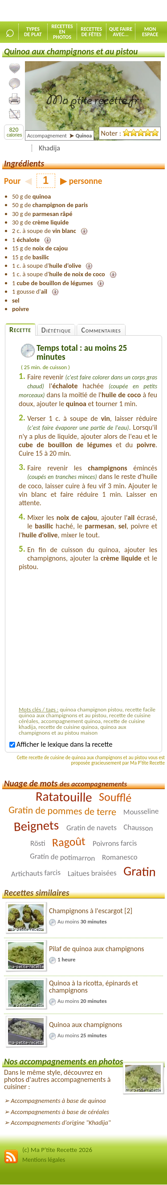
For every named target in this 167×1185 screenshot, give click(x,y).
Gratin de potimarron (62, 857)
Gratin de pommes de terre (62, 810)
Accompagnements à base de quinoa (58, 1101)
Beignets (36, 826)
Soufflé (115, 797)
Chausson (138, 827)
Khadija (49, 148)
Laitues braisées (92, 873)
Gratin (139, 871)
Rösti (37, 843)
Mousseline (141, 812)
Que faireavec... (121, 31)
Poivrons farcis (115, 843)
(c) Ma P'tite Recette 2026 (57, 1150)
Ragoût (69, 842)
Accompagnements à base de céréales (60, 1112)
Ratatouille (63, 797)
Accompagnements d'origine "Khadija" (60, 1122)
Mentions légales (43, 1160)
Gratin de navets (91, 828)
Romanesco (120, 857)
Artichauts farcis (36, 873)
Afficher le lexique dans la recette (60, 744)
